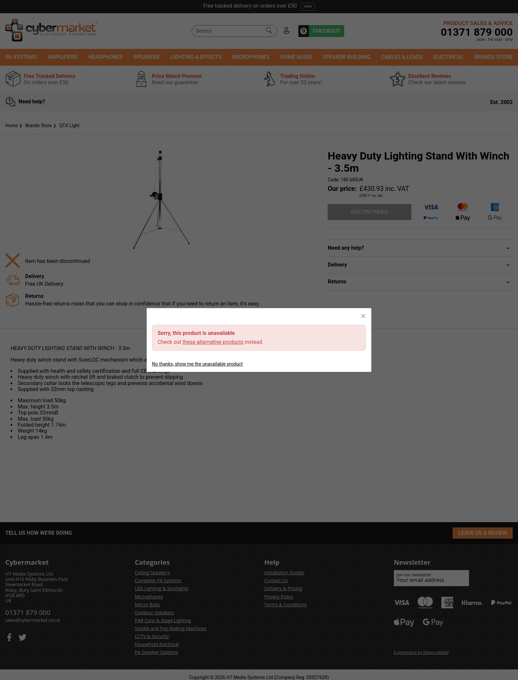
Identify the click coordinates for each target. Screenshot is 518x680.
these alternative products (212, 342)
